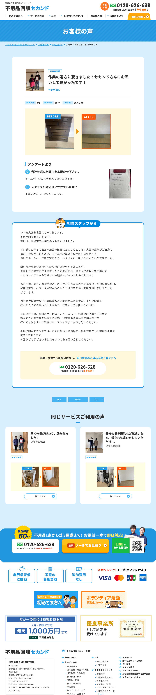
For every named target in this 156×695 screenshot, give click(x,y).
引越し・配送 (73, 682)
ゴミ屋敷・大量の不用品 (78, 671)
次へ (96, 400)
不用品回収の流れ (105, 679)
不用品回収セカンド (32, 236)
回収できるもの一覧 (106, 693)
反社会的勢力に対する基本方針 (136, 675)
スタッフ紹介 (128, 669)
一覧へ (78, 400)
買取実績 (101, 675)
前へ (59, 400)
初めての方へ (15, 16)
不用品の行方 (103, 682)
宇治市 (35, 241)
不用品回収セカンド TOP (78, 652)
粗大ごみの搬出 (74, 685)
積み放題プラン (74, 678)
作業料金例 (102, 666)
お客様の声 (96, 16)
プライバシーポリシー (132, 679)
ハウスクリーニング (76, 692)
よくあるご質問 (104, 686)
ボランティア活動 (130, 672)
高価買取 (71, 688)
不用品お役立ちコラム (107, 689)
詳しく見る (39, 497)
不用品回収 (57, 44)
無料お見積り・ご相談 (132, 662)
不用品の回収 (49, 241)
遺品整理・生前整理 (76, 675)
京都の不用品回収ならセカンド (20, 44)
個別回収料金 (103, 663)
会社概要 (126, 666)
